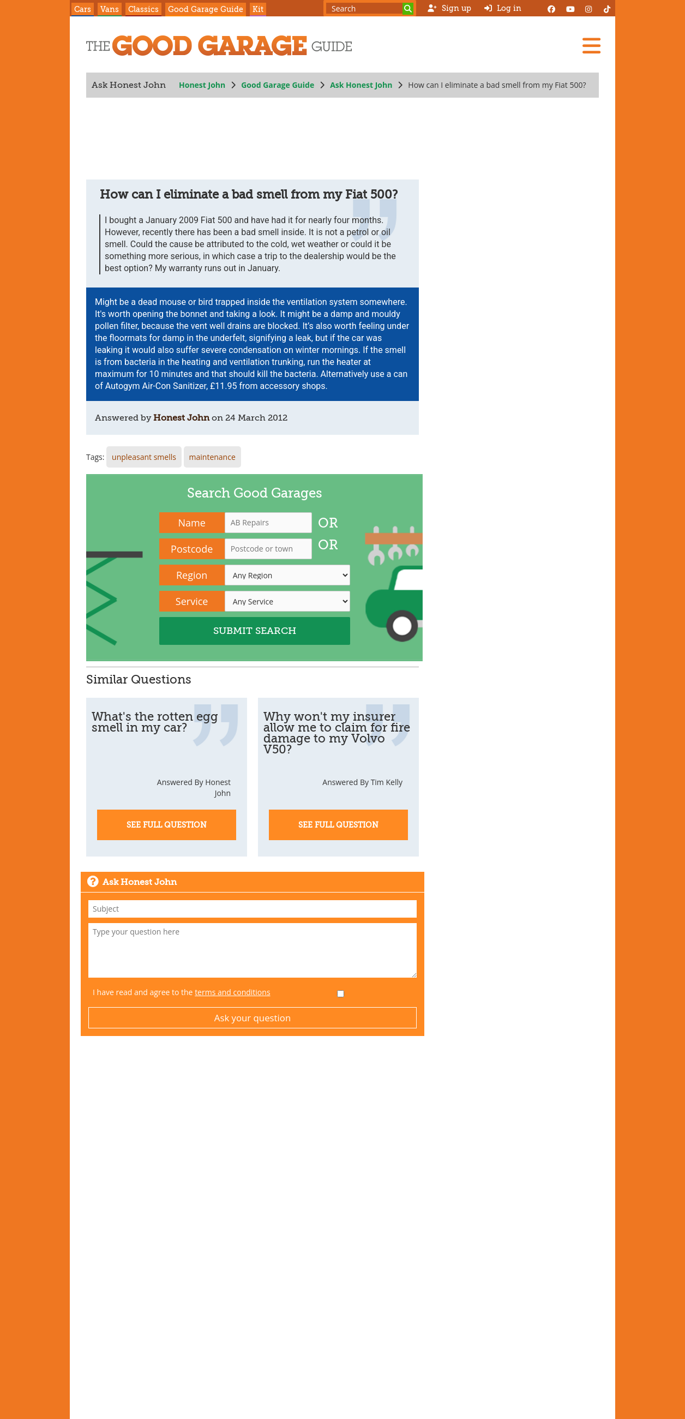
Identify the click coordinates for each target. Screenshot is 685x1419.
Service (192, 601)
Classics (143, 9)
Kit (258, 9)
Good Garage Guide (205, 9)
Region (191, 575)
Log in (502, 8)
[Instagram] (588, 8)
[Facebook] (551, 8)
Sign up (449, 8)
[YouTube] (570, 8)
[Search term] (369, 8)
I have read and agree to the (182, 992)
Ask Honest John (361, 85)
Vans (109, 9)
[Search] (407, 9)
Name (192, 522)
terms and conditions (232, 992)
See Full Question (167, 825)
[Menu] (591, 45)
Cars (82, 9)
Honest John (202, 85)
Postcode (192, 548)
